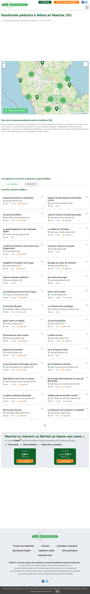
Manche (34, 20)
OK (57, 591)
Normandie (26, 20)
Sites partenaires (70, 551)
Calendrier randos (47, 551)
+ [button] (4, 63)
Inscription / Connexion (67, 546)
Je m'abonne (25, 461)
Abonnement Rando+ (22, 551)
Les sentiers (12, 184)
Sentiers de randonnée (12, 20)
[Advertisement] (45, 41)
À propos (45, 2)
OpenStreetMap (76, 113)
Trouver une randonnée (23, 546)
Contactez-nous (45, 555)
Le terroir (31, 184)
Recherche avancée (16, 110)
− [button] (4, 66)
